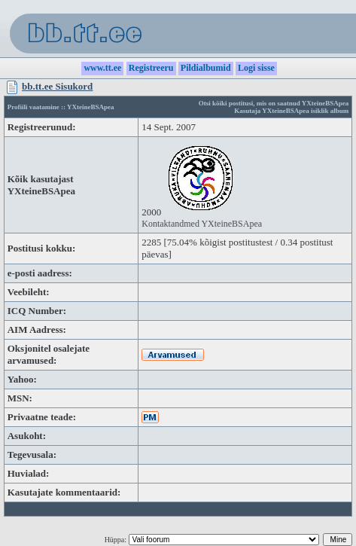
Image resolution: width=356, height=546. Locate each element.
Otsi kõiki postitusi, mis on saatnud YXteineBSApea (273, 103)
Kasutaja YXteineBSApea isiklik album (291, 110)
